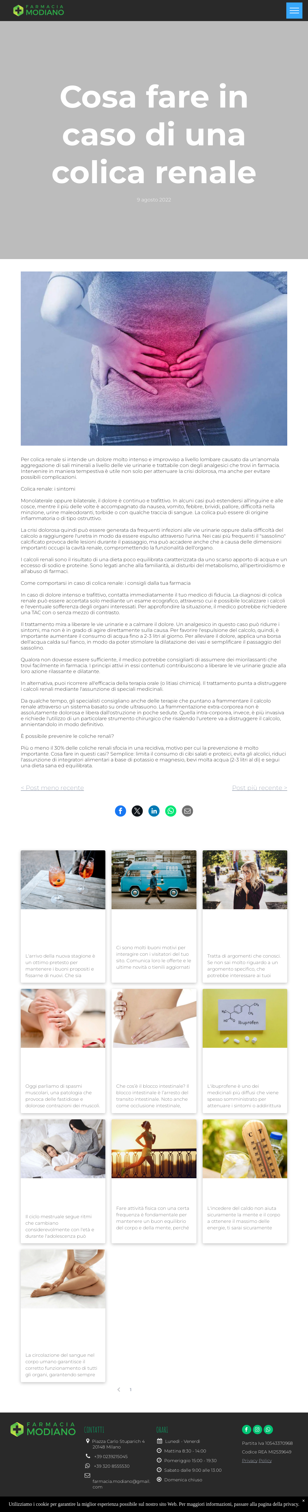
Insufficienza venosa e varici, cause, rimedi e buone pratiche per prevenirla (57, 1330)
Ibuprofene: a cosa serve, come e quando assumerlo (243, 1065)
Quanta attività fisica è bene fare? (149, 1191)
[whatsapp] (268, 1430)
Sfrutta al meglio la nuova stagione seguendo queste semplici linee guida (62, 930)
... (166, 1389)
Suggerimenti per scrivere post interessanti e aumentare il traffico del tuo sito (244, 930)
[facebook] (246, 1430)
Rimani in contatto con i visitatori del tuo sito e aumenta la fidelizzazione (152, 926)
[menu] (294, 10)
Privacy (249, 1460)
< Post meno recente (52, 787)
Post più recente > (259, 787)
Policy (265, 1460)
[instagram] (257, 1430)
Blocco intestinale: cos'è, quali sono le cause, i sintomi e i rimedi (152, 1065)
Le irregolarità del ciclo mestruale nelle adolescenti (58, 1195)
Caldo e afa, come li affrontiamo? (235, 1191)
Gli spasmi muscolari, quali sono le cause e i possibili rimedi (56, 1065)
